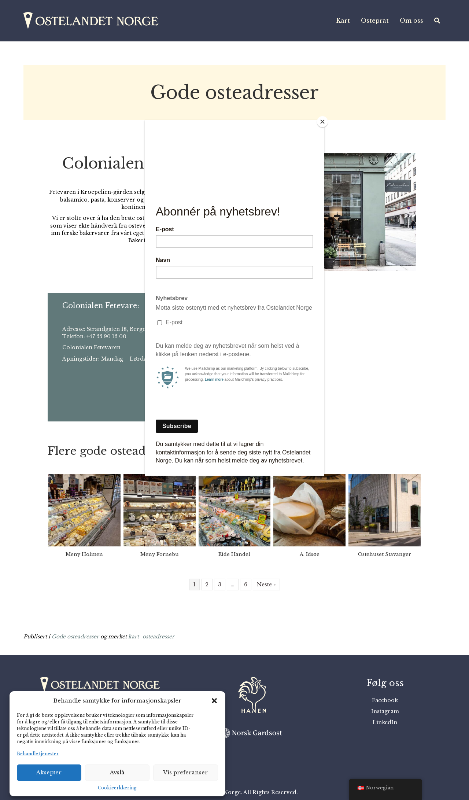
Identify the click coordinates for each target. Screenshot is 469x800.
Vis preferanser (185, 772)
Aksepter (49, 772)
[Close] (322, 121)
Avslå (117, 772)
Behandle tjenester (38, 753)
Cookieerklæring (117, 787)
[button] (214, 700)
